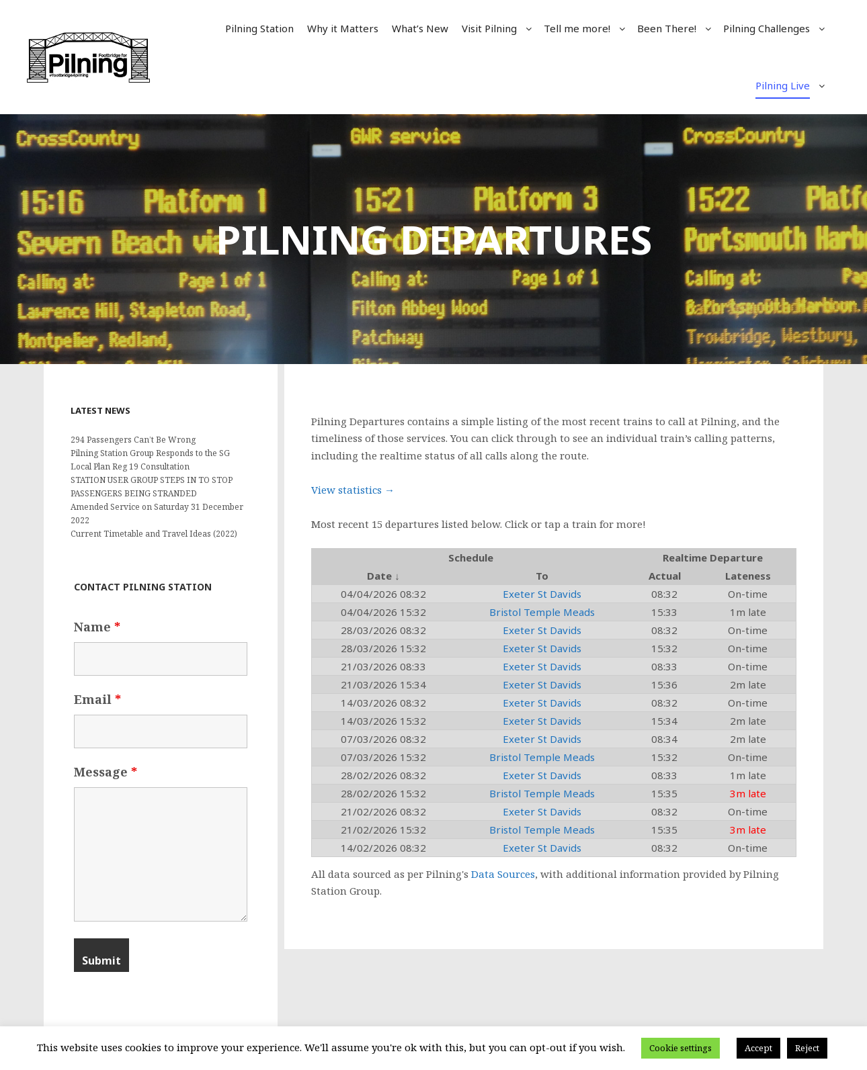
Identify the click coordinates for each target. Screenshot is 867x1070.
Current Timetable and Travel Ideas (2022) (154, 533)
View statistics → (353, 489)
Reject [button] (807, 1048)
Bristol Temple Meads (542, 612)
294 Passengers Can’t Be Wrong (133, 439)
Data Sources (503, 874)
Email (97, 699)
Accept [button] (758, 1048)
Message (105, 772)
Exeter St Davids (542, 593)
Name (97, 627)
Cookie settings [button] (680, 1048)
